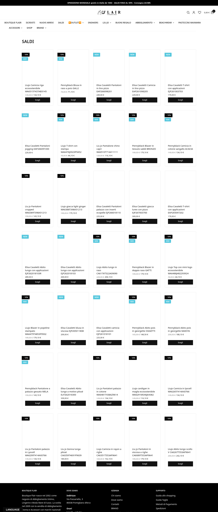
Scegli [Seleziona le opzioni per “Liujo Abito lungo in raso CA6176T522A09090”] (109, 282)
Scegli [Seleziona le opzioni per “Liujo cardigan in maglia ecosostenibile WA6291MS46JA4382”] (144, 403)
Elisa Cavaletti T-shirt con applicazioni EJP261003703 (179, 88)
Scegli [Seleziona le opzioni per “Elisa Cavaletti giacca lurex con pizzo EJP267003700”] (144, 221)
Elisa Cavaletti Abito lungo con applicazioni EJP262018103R (37, 270)
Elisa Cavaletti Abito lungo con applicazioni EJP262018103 (72, 270)
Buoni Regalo (123, 22)
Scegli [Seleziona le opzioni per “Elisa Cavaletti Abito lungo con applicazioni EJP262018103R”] (37, 282)
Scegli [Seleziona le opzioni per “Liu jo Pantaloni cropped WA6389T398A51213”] (37, 221)
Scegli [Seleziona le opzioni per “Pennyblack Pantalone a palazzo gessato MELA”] (37, 403)
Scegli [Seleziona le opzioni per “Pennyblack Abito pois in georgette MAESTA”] (180, 342)
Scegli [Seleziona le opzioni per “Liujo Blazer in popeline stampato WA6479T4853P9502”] (37, 342)
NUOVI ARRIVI (47, 22)
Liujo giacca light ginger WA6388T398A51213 (73, 208)
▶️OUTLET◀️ (74, 22)
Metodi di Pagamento (166, 504)
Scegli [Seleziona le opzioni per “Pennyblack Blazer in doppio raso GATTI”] (144, 282)
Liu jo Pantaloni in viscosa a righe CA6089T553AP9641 (142, 452)
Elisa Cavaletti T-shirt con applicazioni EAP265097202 (179, 209)
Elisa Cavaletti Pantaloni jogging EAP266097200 (37, 147)
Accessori (14, 27)
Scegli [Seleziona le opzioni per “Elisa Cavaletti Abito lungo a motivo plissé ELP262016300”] (73, 403)
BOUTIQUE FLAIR (12, 22)
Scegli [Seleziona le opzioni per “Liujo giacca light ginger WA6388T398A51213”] (73, 221)
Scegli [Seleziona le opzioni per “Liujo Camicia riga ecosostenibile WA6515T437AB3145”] (37, 100)
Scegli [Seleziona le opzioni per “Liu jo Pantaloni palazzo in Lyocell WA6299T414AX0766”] (37, 464)
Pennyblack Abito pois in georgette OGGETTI (143, 329)
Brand (40, 27)
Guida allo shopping (166, 495)
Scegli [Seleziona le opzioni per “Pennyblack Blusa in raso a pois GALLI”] (73, 100)
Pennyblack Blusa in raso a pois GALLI (71, 87)
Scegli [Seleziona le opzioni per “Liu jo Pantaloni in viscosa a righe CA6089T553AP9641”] (144, 464)
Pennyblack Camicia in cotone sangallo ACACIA (180, 147)
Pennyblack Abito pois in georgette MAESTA (179, 329)
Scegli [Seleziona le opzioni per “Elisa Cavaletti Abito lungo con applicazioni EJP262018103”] (73, 282)
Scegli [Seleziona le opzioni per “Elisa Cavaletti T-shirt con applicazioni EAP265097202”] (180, 221)
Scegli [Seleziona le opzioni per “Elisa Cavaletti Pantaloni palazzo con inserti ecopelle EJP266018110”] (109, 221)
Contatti (115, 504)
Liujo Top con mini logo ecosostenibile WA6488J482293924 (180, 270)
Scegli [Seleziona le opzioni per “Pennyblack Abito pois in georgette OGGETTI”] (144, 342)
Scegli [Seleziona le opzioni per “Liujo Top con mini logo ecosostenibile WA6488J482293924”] (180, 282)
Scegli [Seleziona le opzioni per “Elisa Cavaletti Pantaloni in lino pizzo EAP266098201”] (109, 100)
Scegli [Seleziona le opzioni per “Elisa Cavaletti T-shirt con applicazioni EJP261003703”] (180, 100)
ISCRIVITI (30, 22)
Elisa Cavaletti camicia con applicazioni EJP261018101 (108, 330)
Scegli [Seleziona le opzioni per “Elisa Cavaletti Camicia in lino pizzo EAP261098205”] (144, 100)
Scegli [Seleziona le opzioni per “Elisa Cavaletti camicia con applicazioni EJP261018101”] (109, 342)
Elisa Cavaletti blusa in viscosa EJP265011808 (72, 329)
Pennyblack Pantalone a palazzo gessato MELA (37, 390)
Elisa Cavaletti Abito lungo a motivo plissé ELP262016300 (72, 391)
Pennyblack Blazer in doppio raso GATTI (143, 269)
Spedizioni (161, 508)
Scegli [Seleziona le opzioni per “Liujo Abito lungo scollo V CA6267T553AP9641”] (180, 464)
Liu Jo (106, 22)
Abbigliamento (143, 22)
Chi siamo (116, 495)
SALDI (61, 22)
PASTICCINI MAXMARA (189, 22)
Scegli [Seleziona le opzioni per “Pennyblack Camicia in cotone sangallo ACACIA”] (180, 160)
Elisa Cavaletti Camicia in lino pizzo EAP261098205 (144, 88)
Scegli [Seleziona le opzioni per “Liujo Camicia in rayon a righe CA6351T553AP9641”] (109, 464)
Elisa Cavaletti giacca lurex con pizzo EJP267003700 (143, 209)
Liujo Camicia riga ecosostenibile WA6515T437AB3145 (36, 88)
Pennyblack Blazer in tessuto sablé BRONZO (144, 147)
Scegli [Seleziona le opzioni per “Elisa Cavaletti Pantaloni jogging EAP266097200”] (37, 160)
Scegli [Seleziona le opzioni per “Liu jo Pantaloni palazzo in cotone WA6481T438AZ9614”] (109, 403)
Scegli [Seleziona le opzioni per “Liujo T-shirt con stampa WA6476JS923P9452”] (73, 160)
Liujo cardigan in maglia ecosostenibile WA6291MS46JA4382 (143, 391)
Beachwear (165, 22)
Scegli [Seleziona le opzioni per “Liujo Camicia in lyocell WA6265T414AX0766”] (180, 403)
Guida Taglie (162, 499)
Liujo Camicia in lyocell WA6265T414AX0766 (180, 390)
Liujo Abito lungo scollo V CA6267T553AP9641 (180, 450)
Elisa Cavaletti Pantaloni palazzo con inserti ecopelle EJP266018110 (109, 209)
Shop (29, 27)
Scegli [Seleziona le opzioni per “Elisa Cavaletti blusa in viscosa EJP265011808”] (73, 342)
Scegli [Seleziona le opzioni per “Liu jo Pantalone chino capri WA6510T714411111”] (109, 160)
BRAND (114, 508)
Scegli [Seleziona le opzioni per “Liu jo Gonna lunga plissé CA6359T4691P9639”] (73, 464)
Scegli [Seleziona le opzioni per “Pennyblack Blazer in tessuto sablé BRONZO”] (144, 160)
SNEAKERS (93, 22)
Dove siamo (117, 499)
